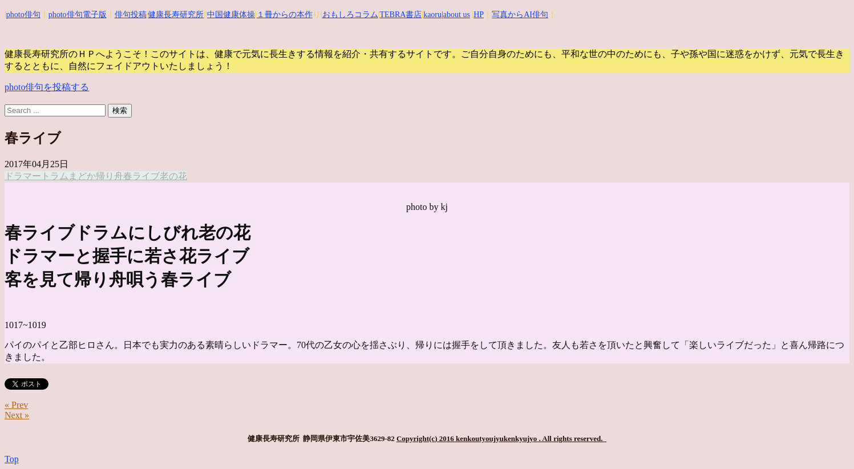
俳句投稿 (131, 14)
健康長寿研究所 (176, 14)
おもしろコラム (350, 14)
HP (478, 14)
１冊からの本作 (285, 14)
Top (12, 459)
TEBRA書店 (400, 14)
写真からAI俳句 (520, 14)
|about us (456, 14)
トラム (54, 176)
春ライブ (141, 176)
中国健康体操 (231, 14)
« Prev (16, 405)
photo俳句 (23, 14)
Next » (17, 415)
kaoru (432, 14)
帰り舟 (109, 176)
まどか (82, 176)
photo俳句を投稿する (47, 87)
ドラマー (23, 176)
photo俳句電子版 (77, 14)
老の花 (173, 176)
